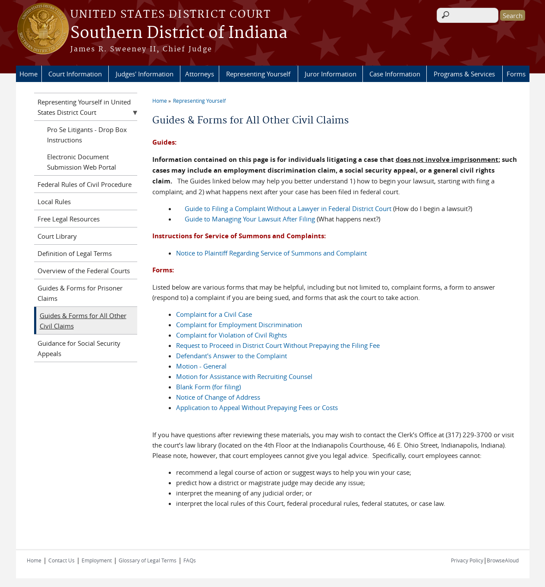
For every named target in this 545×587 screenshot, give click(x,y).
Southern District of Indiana (178, 33)
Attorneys (199, 73)
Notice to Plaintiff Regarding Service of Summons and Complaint (271, 253)
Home (28, 73)
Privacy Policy (467, 560)
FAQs (189, 560)
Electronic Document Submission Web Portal (81, 161)
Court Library (57, 236)
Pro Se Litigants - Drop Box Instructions (87, 134)
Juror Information (330, 73)
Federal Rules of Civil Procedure (85, 184)
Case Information (394, 73)
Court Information (75, 73)
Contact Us (61, 560)
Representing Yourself (258, 73)
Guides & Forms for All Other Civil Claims (83, 320)
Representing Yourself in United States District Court (84, 107)
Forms (516, 73)
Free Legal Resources (69, 219)
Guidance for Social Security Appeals (79, 348)
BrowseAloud (503, 560)
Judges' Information (144, 73)
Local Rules (54, 201)
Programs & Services (464, 73)
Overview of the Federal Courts (84, 270)
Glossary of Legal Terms (147, 560)
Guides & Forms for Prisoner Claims (80, 293)
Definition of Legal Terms (75, 253)
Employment (97, 560)
